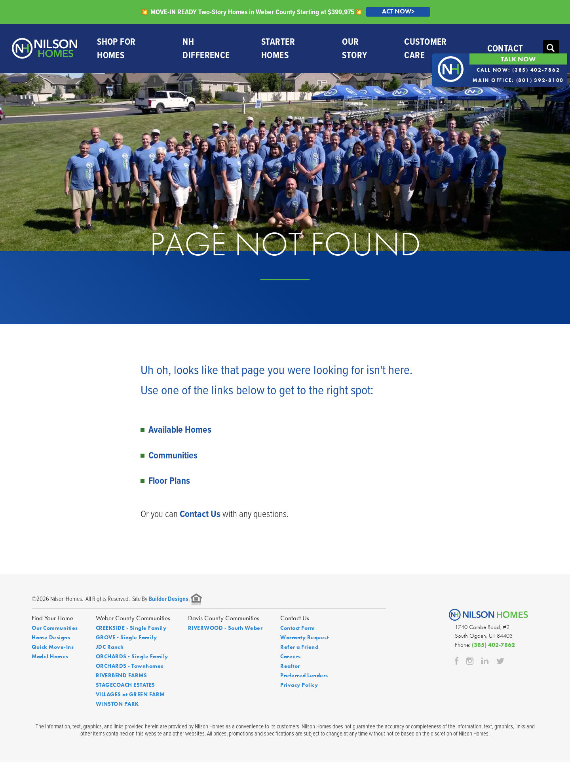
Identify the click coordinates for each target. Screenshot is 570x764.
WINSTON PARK (117, 706)
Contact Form (297, 630)
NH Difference (206, 49)
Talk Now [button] (518, 59)
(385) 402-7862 (493, 647)
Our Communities (55, 630)
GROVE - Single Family (126, 639)
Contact (504, 49)
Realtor (290, 668)
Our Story (354, 49)
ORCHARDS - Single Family (132, 658)
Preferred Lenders (304, 677)
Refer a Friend (299, 649)
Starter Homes (277, 49)
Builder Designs (168, 601)
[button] (550, 49)
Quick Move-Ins (53, 649)
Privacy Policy (299, 687)
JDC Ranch (110, 649)
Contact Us (200, 516)
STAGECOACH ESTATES (125, 687)
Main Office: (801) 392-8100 (518, 80)
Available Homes (179, 432)
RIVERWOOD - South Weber (225, 630)
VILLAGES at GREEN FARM (130, 696)
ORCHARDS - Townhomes (129, 668)
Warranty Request (304, 639)
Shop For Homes (116, 49)
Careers (290, 658)
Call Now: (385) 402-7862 (518, 70)
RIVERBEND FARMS (121, 677)
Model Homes (50, 658)
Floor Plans (169, 482)
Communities (173, 457)
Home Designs (51, 639)
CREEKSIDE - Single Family (131, 630)
